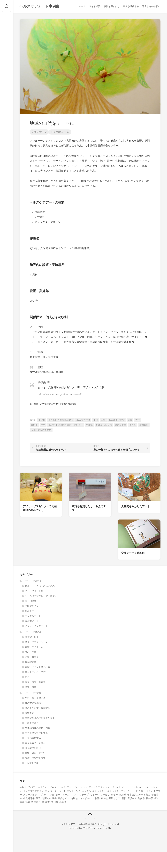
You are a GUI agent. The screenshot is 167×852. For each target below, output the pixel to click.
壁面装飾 (143, 425)
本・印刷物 (30, 601)
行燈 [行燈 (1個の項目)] (41, 802)
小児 (95, 420)
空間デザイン (39, 132)
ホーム (82, 6)
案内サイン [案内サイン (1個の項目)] (63, 799)
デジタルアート (33, 616)
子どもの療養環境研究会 (60, 420)
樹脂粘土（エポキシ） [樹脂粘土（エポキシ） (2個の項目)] (82, 799)
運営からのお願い (151, 6)
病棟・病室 (30, 687)
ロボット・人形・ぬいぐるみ (40, 586)
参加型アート (32, 621)
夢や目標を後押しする (36, 733)
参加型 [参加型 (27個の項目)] (122, 795)
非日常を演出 (32, 763)
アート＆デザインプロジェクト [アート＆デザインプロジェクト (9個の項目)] (105, 788)
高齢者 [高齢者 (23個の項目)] (62, 802)
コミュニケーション (35, 743)
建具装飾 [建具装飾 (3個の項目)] (46, 799)
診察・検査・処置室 (35, 682)
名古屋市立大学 (117, 420)
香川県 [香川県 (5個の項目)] (54, 802)
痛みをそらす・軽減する (37, 708)
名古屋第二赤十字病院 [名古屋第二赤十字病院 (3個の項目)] (138, 795)
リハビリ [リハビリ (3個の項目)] (105, 795)
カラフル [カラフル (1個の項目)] (86, 791)
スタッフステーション (36, 642)
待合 (27, 677)
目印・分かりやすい (35, 753)
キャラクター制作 (34, 591)
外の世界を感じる (34, 703)
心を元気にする (60, 132)
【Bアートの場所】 (32, 632)
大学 (137, 420)
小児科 (41, 420)
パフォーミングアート (36, 626)
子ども (132, 425)
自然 (103, 420)
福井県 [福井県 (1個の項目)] (149, 799)
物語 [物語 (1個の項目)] (97, 799)
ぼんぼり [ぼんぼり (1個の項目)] (32, 788)
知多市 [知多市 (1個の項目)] (141, 799)
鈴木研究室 (120, 425)
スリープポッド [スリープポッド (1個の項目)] (31, 795)
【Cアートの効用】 (32, 693)
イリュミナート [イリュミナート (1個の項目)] (130, 788)
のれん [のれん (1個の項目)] (23, 788)
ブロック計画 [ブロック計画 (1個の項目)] (47, 795)
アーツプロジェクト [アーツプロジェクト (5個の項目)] (77, 788)
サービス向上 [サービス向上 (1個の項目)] (138, 791)
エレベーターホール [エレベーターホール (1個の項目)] (55, 791)
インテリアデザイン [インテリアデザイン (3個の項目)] (33, 791)
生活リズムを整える (35, 698)
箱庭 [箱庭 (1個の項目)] (27, 802)
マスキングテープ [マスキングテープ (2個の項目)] (79, 795)
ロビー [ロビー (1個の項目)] (114, 795)
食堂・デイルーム (34, 647)
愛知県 (89, 425)
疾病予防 (29, 713)
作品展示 (29, 611)
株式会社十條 (83, 420)
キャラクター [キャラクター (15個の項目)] (99, 791)
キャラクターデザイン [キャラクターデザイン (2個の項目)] (118, 791)
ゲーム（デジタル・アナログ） (41, 596)
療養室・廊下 (32, 637)
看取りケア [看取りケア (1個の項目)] (114, 799)
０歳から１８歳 (104, 425)
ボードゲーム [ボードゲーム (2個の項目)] (62, 795)
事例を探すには (112, 6)
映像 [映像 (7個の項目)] (54, 799)
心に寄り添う (32, 723)
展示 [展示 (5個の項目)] (38, 799)
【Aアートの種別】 (32, 581)
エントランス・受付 (35, 672)
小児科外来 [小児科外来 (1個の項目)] (29, 799)
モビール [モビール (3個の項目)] (94, 795)
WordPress (89, 828)
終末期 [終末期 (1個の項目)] (34, 802)
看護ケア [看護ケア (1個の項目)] (132, 799)
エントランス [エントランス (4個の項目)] (74, 791)
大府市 (34, 425)
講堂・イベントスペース (37, 667)
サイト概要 (94, 6)
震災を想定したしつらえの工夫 (89, 508)
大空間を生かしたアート (135, 507)
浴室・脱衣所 (32, 657)
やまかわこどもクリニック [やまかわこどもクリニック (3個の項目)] (52, 788)
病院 (130, 420)
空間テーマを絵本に (133, 553)
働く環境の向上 (33, 748)
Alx (109, 828)
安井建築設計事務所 (41, 430)
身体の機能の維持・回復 (37, 728)
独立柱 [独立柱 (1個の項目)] (104, 799)
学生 (43, 425)
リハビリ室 (30, 652)
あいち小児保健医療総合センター (65, 425)
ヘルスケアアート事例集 (39, 7)
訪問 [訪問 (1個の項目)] (47, 802)
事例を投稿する (131, 6)
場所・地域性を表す (35, 758)
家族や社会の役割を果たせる (40, 718)
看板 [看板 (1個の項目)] (124, 799)
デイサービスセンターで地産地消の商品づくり (40, 508)
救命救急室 (30, 662)
